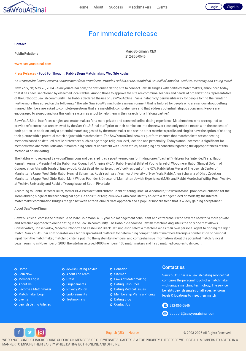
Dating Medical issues (130, 289)
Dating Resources (126, 284)
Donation (120, 269)
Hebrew (134, 332)
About (98, 7)
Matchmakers (139, 7)
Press (70, 279)
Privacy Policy (76, 289)
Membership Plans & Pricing (134, 294)
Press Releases (25, 73)
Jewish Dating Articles (35, 304)
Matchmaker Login (32, 294)
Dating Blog (122, 299)
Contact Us (122, 304)
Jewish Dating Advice (81, 269)
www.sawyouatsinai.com (32, 64)
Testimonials (75, 299)
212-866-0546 (180, 305)
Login (213, 6)
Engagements (76, 284)
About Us (25, 284)
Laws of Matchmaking (130, 279)
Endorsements (76, 294)
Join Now (25, 274)
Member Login (29, 279)
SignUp (233, 6)
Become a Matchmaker (35, 289)
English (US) (115, 332)
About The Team (77, 274)
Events (162, 7)
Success (116, 7)
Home (83, 7)
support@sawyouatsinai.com (192, 313)
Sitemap (120, 274)
